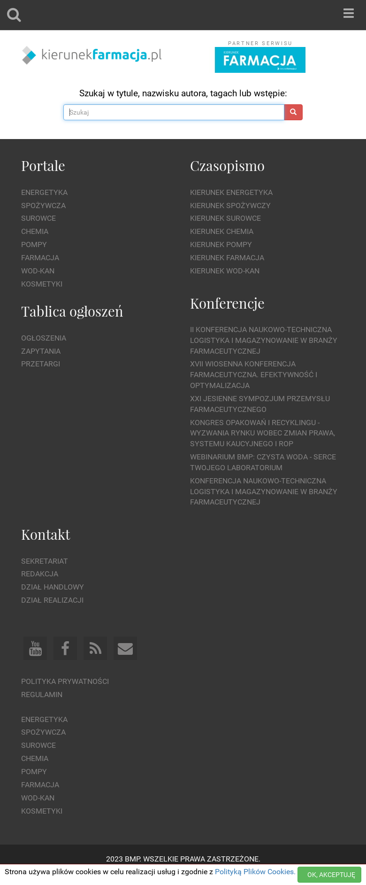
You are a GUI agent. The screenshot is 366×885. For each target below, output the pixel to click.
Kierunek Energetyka (231, 192)
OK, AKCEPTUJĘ (331, 874)
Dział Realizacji (52, 600)
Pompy (34, 244)
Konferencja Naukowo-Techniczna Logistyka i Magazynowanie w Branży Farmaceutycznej (263, 491)
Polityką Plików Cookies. (255, 871)
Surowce (38, 218)
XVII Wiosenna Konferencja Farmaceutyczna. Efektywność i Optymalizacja (253, 374)
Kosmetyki (41, 283)
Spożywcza (43, 205)
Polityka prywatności (65, 681)
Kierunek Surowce (225, 218)
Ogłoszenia (43, 338)
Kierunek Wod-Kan (224, 270)
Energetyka (44, 192)
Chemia (34, 231)
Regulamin (41, 694)
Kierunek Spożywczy (230, 205)
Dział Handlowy (52, 586)
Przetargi (40, 363)
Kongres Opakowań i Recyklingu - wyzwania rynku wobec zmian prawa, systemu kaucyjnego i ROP (262, 433)
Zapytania (41, 351)
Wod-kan (37, 270)
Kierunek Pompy (221, 244)
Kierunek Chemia (221, 231)
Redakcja (39, 573)
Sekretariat (44, 561)
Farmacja (40, 257)
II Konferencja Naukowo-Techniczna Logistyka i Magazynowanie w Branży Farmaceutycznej (263, 340)
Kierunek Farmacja (227, 257)
